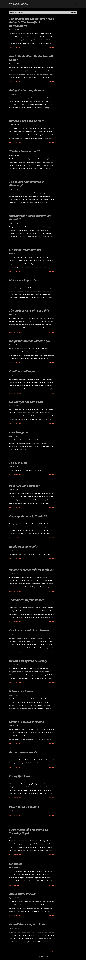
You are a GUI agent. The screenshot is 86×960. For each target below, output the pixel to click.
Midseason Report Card (24, 280)
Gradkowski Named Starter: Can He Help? (30, 217)
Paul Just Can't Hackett (24, 485)
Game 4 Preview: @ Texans (26, 722)
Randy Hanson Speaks (23, 546)
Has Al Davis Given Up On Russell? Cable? (31, 58)
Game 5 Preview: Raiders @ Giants (31, 569)
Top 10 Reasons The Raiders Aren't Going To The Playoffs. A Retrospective (31, 22)
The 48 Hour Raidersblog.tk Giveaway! (27, 183)
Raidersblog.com (19, 4)
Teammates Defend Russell (26, 600)
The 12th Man (18, 462)
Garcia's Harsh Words (23, 752)
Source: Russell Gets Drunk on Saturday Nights (28, 831)
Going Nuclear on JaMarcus (27, 90)
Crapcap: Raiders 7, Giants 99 (28, 516)
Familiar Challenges (22, 371)
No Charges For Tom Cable (26, 402)
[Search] (70, 4)
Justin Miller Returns (22, 894)
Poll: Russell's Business (24, 806)
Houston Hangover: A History (28, 661)
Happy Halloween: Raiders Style (30, 341)
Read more (52, 47)
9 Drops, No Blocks (21, 691)
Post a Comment (18, 47)
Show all (73, 12)
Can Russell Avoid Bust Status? (29, 630)
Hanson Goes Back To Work (26, 121)
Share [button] (10, 47)
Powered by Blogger (43, 956)
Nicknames (16, 863)
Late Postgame (19, 432)
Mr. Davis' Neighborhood (25, 249)
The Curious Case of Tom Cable (29, 310)
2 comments (17, 301)
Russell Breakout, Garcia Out (28, 924)
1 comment (16, 537)
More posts (52, 951)
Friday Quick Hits (20, 776)
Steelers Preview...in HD (24, 151)
